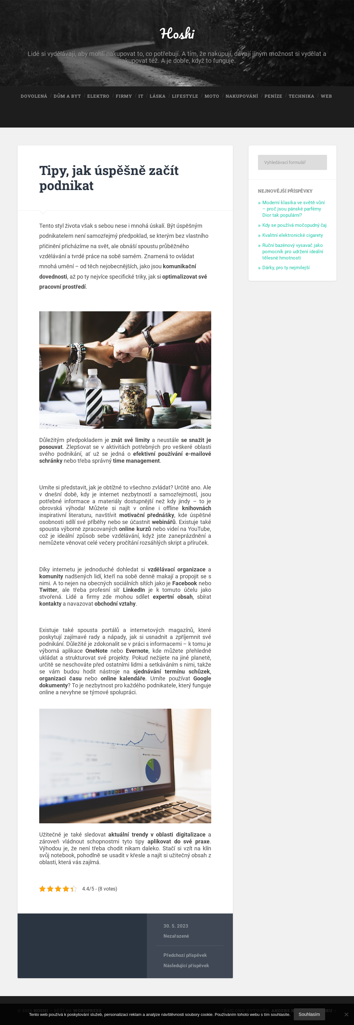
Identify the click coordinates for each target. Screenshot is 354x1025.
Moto (212, 96)
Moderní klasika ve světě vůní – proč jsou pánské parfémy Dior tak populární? (293, 209)
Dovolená (34, 96)
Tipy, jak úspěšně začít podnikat (109, 178)
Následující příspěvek (186, 965)
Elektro (98, 96)
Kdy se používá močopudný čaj (294, 225)
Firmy (124, 96)
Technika (301, 96)
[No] (346, 1014)
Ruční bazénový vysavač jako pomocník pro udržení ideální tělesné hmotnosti (292, 252)
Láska (158, 96)
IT (140, 96)
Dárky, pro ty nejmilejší (286, 267)
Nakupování (242, 96)
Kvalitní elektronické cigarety (292, 235)
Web (326, 96)
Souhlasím (309, 1014)
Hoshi (177, 33)
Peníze (273, 96)
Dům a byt (67, 96)
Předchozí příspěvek (185, 955)
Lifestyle (185, 96)
